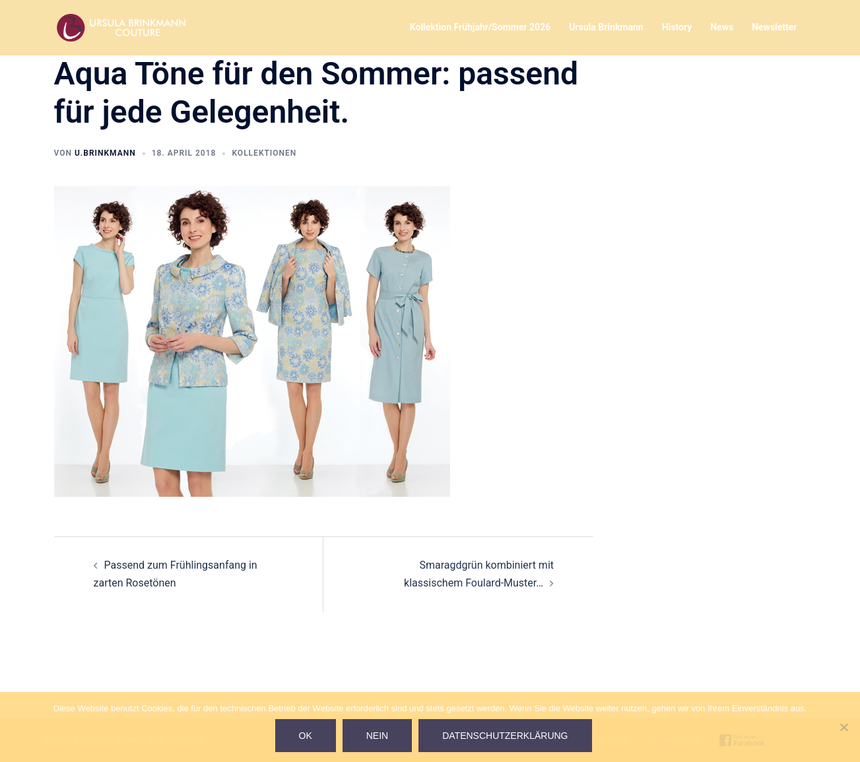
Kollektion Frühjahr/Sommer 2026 (480, 27)
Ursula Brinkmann (606, 27)
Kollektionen (264, 153)
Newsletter (774, 27)
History (677, 27)
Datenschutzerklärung (505, 735)
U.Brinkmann (105, 153)
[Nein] (843, 727)
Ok (305, 735)
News (721, 27)
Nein (377, 735)
